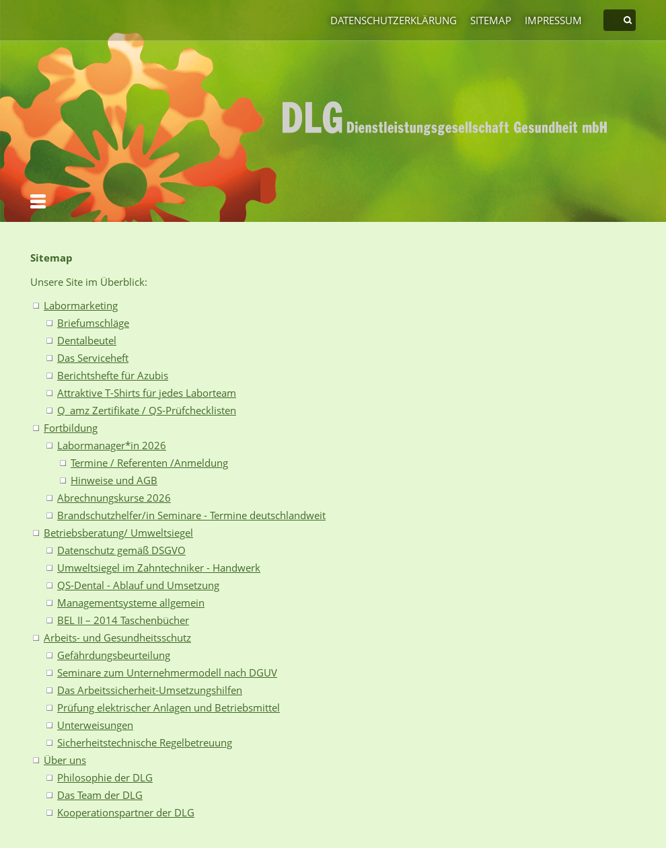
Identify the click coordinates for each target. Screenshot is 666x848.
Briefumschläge (93, 323)
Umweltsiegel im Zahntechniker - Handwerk (158, 567)
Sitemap (490, 20)
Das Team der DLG (100, 795)
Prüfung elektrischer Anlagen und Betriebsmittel (168, 707)
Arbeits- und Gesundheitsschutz (117, 637)
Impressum (553, 20)
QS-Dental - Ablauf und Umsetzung (138, 585)
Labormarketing (81, 305)
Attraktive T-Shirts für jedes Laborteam (146, 392)
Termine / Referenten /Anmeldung (149, 462)
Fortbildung (71, 427)
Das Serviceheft (92, 357)
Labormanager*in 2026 (111, 445)
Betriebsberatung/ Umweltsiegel (118, 532)
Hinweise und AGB (114, 480)
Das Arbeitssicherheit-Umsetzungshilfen (149, 690)
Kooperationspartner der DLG (125, 812)
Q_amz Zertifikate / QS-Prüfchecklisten (146, 410)
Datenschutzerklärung (393, 20)
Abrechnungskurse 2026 (114, 497)
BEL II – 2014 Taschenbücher (123, 620)
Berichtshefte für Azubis (112, 375)
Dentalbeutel (86, 340)
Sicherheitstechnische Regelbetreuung (144, 742)
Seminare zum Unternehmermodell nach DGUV (167, 672)
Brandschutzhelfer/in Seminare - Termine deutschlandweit (191, 515)
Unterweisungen (95, 725)
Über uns (65, 760)
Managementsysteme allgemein (131, 602)
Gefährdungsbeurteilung (113, 655)
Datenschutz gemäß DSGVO (121, 550)
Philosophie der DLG (105, 777)
